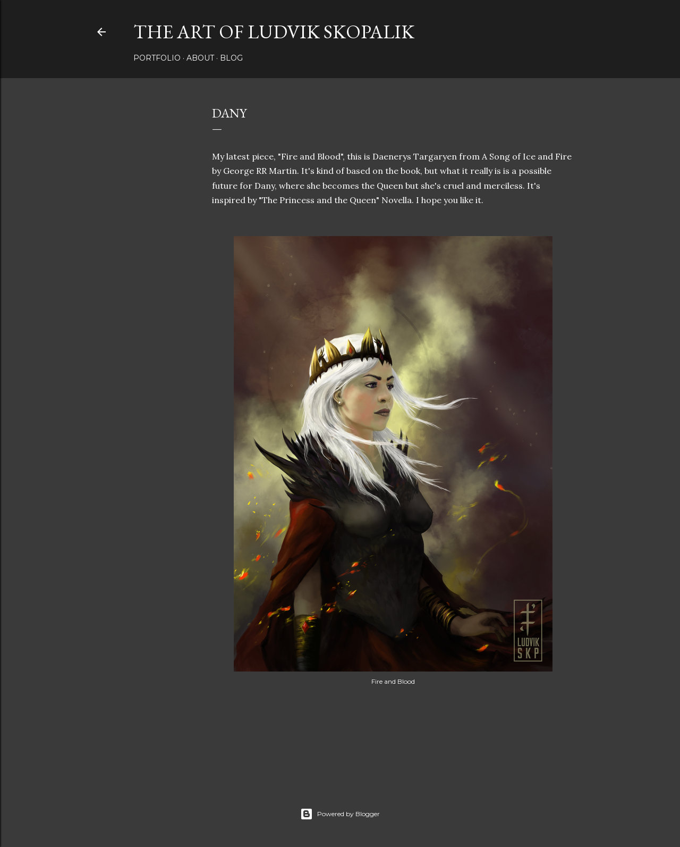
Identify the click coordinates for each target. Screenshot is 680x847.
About (200, 58)
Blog (231, 58)
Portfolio (157, 58)
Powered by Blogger (340, 814)
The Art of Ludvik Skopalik (273, 31)
